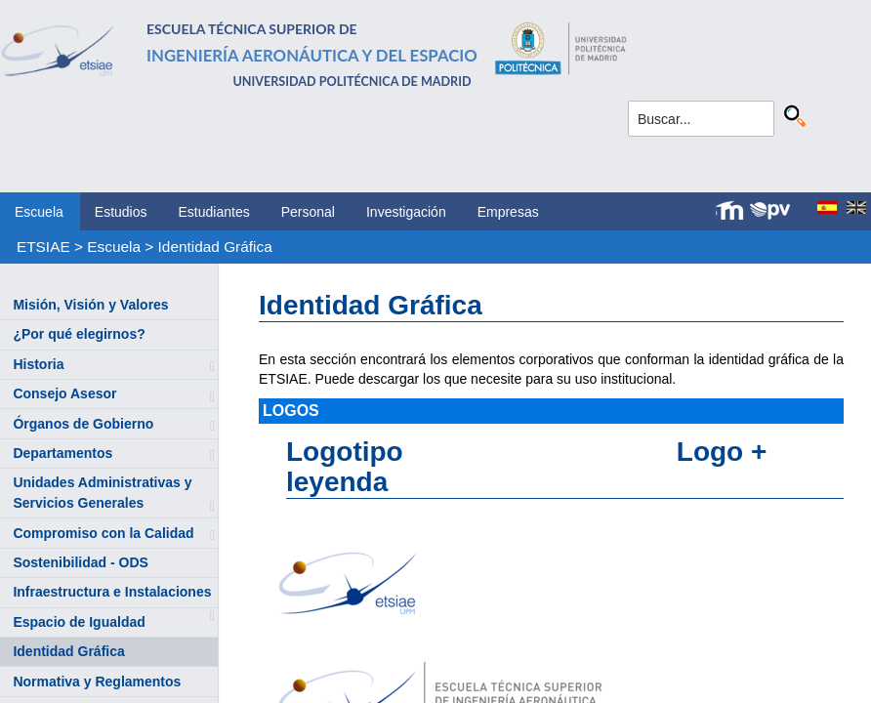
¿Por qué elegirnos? (79, 334)
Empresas (508, 212)
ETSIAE (43, 246)
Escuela (39, 212)
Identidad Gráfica (215, 246)
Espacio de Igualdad (79, 622)
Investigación (406, 212)
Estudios (121, 212)
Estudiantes (214, 212)
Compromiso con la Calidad (103, 533)
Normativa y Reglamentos (97, 681)
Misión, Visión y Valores (90, 304)
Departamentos (62, 453)
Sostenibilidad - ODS (80, 562)
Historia (38, 364)
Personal (308, 212)
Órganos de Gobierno (83, 424)
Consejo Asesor (64, 393)
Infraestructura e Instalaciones (112, 592)
